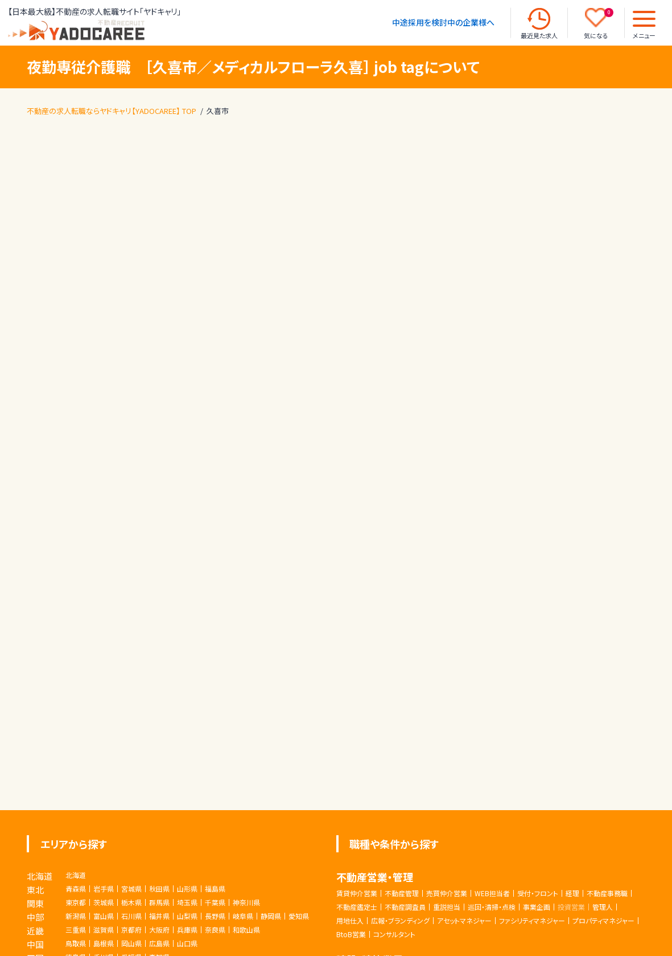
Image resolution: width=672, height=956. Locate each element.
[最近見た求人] (538, 19)
